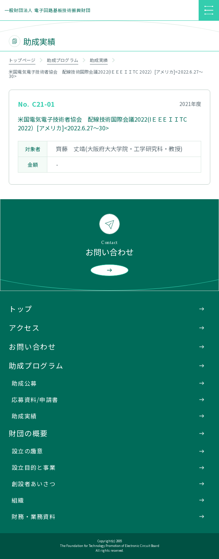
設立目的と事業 (34, 467)
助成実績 (99, 60)
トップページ (22, 60)
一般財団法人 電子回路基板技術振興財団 (47, 10)
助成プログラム (62, 60)
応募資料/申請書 (35, 399)
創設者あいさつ (34, 483)
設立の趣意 (27, 450)
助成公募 (24, 383)
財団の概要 (28, 433)
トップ (20, 308)
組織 (18, 500)
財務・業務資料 (34, 516)
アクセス (24, 327)
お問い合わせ (32, 346)
